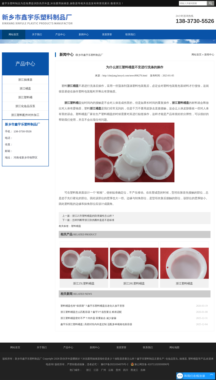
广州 (103, 370)
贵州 (118, 370)
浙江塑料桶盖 (184, 283)
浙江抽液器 (25, 79)
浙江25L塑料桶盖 (84, 283)
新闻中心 (209, 54)
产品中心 (68, 347)
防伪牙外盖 (43, 3)
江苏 (96, 370)
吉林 (142, 370)
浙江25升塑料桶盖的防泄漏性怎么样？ (93, 216)
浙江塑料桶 (25, 97)
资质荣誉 (121, 347)
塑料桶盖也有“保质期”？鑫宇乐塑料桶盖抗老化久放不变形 (93, 305)
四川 (125, 370)
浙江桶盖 (25, 88)
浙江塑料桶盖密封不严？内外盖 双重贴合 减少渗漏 (88, 318)
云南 (110, 370)
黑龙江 (134, 370)
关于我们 (42, 347)
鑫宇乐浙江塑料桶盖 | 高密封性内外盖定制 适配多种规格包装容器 (96, 324)
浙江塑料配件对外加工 (25, 114)
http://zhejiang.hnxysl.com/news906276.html (124, 75)
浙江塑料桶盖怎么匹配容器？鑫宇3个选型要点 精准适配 (91, 312)
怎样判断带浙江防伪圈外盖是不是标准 (93, 220)
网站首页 (196, 54)
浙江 (88, 370)
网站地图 (174, 347)
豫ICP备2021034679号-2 (114, 364)
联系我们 (148, 347)
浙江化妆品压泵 (25, 106)
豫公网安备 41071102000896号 (150, 364)
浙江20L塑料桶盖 (134, 283)
